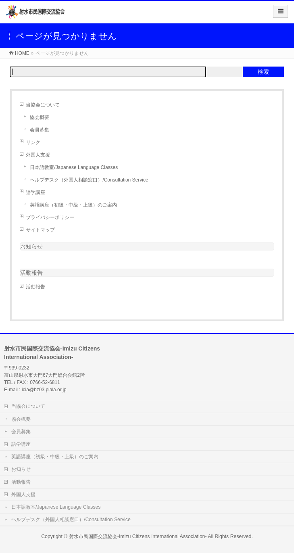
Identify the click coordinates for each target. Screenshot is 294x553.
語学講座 (35, 192)
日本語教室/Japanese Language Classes (74, 167)
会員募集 (39, 130)
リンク (33, 142)
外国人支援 (38, 155)
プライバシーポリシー (50, 217)
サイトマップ (40, 230)
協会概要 (39, 117)
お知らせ (31, 246)
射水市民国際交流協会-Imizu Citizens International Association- (138, 536)
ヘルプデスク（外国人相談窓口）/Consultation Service (89, 180)
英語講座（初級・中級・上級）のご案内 (73, 205)
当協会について (43, 105)
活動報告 (35, 287)
